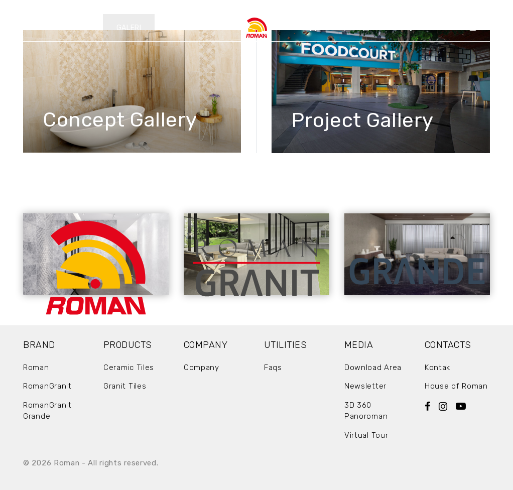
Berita (180, 28)
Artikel (382, 28)
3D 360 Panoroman (366, 411)
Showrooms (435, 28)
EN (351, 7)
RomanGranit (47, 386)
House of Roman (456, 386)
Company (332, 28)
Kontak (488, 28)
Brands (25, 28)
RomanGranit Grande (47, 411)
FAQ (299, 7)
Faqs (273, 367)
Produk (77, 28)
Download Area (373, 367)
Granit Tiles (124, 386)
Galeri (129, 28)
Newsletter (365, 386)
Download (260, 7)
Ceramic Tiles (128, 367)
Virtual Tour (366, 435)
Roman (36, 367)
